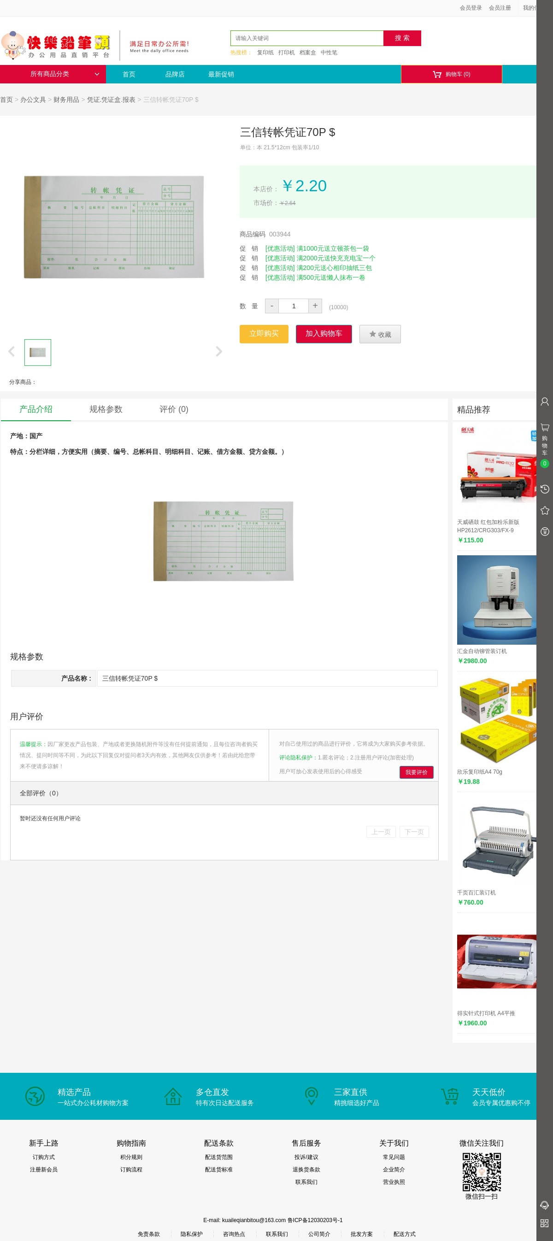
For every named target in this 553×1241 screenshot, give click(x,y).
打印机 (286, 52)
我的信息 (537, 8)
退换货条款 (306, 1169)
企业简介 (394, 1169)
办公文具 (33, 99)
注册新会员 (44, 1169)
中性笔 (329, 52)
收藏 (380, 334)
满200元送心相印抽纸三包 (334, 267)
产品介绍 (36, 409)
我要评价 (417, 772)
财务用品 (66, 99)
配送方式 (405, 1234)
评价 (173, 409)
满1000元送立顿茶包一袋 (333, 248)
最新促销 (221, 74)
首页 (129, 74)
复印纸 (265, 52)
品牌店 (175, 74)
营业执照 (394, 1182)
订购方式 (44, 1157)
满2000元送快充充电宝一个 (336, 258)
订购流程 (131, 1169)
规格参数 (106, 409)
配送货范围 (219, 1157)
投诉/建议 (306, 1157)
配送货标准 (219, 1169)
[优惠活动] (280, 248)
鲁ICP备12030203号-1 (315, 1220)
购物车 (451, 74)
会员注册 (500, 8)
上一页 (381, 831)
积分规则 (131, 1157)
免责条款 (149, 1234)
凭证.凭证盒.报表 (111, 99)
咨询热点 (234, 1234)
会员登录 (471, 8)
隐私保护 (192, 1234)
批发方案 (362, 1234)
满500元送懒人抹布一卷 (331, 277)
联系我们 (306, 1182)
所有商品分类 (65, 74)
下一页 (414, 831)
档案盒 (308, 52)
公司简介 (319, 1234)
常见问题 (394, 1157)
